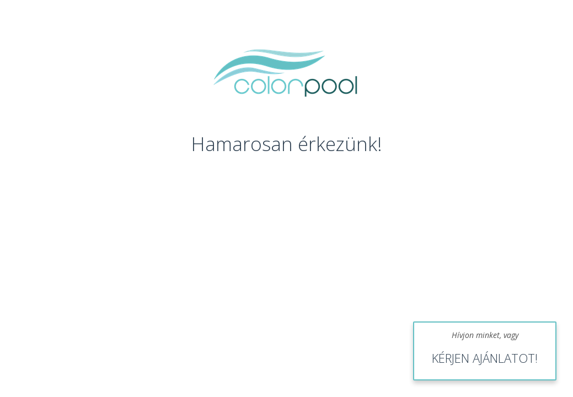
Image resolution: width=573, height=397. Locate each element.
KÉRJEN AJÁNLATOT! (485, 358)
